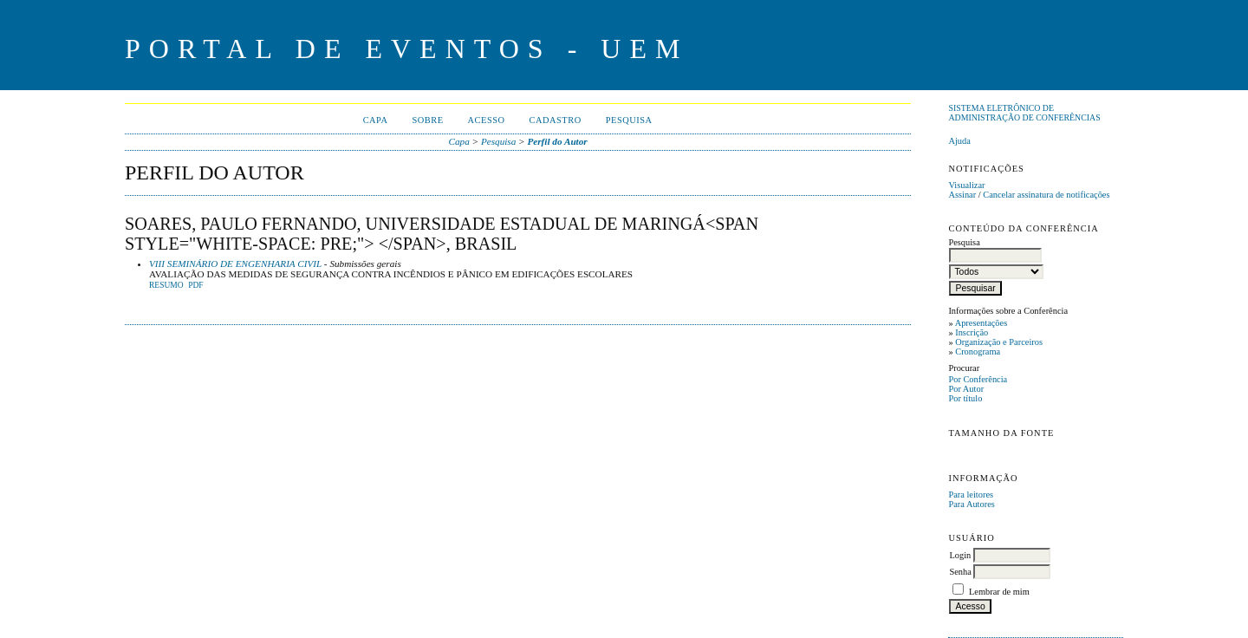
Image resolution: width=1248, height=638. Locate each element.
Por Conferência (977, 379)
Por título (965, 398)
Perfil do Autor (557, 141)
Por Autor (966, 389)
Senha (960, 571)
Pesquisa (629, 120)
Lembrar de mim (999, 591)
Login (960, 555)
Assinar (962, 194)
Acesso (486, 120)
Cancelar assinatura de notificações (1046, 194)
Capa (375, 120)
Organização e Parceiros (999, 342)
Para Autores (971, 504)
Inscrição (971, 332)
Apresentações (981, 323)
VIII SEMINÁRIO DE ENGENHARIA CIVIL (235, 263)
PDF (195, 285)
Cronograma (977, 351)
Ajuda (959, 141)
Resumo (166, 285)
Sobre (427, 120)
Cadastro (556, 120)
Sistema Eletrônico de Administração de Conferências (1024, 112)
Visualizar (966, 185)
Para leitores (970, 494)
